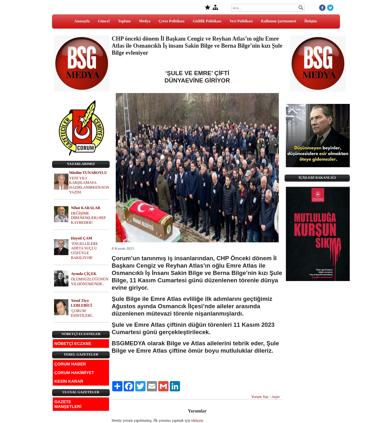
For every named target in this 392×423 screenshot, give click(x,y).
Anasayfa (82, 21)
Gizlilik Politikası (207, 21)
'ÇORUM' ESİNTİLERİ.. (82, 313)
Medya (144, 21)
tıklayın (197, 420)
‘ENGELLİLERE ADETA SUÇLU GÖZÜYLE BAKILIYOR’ (84, 250)
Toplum (124, 21)
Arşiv (275, 397)
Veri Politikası (241, 21)
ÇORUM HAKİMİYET (74, 372)
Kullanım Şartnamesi (278, 21)
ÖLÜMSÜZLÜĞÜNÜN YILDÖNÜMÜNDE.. (89, 281)
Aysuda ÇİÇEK (84, 273)
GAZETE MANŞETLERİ (68, 404)
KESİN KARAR (68, 381)
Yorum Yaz (259, 397)
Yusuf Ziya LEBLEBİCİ (81, 303)
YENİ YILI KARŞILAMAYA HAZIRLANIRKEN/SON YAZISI (89, 185)
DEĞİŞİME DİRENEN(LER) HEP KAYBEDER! (88, 218)
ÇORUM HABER (70, 364)
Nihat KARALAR (85, 208)
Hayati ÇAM (81, 238)
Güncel (104, 21)
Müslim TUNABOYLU (88, 172)
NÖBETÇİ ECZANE (72, 343)
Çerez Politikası (171, 21)
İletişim (310, 21)
